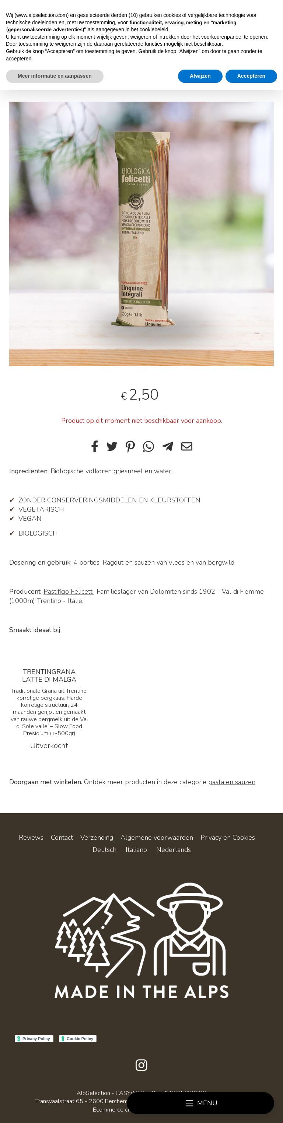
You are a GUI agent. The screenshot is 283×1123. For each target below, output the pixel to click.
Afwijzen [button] (200, 76)
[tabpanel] (141, 234)
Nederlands (173, 849)
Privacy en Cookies (227, 837)
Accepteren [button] (251, 76)
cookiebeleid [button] (154, 29)
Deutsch (104, 849)
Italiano (136, 849)
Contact (62, 837)
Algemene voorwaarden (156, 837)
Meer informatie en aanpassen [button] (55, 76)
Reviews (31, 837)
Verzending (96, 837)
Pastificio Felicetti (68, 591)
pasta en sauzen (231, 782)
